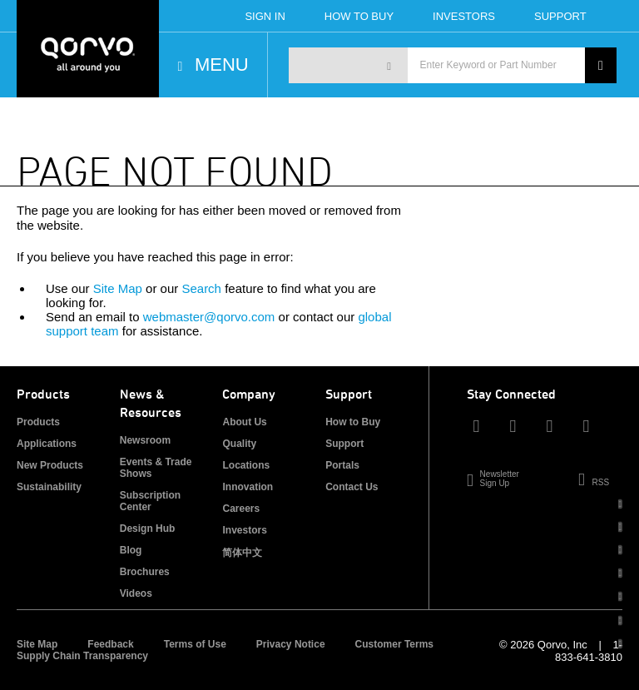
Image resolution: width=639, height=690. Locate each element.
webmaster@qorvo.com (209, 317)
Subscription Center (150, 501)
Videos (136, 593)
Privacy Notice (290, 644)
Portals (342, 465)
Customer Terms (394, 644)
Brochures (145, 572)
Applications (47, 443)
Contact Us (351, 487)
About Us (244, 422)
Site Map (117, 288)
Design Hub (148, 528)
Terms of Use (195, 644)
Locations (246, 465)
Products (38, 422)
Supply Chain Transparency (82, 656)
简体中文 (242, 552)
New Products (50, 465)
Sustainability (49, 487)
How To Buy (359, 16)
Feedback (110, 644)
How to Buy (352, 422)
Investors (464, 16)
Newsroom (145, 440)
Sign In (265, 16)
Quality (239, 443)
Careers (241, 508)
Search (201, 288)
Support (560, 16)
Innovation (247, 487)
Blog (131, 550)
